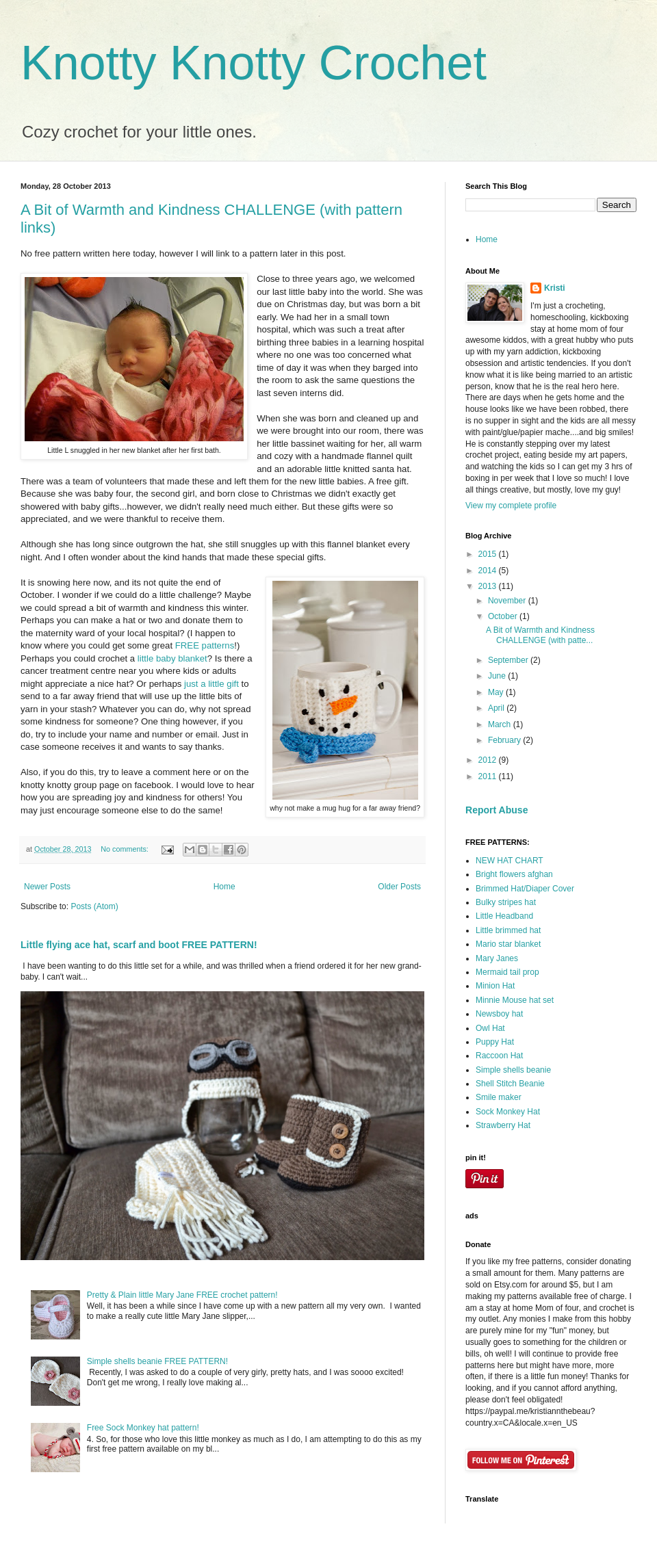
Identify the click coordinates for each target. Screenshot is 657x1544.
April (497, 708)
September (509, 660)
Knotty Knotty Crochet (254, 63)
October (503, 616)
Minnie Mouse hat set (515, 1000)
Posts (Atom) (94, 906)
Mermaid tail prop (507, 972)
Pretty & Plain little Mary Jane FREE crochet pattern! (182, 1295)
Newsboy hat (499, 1014)
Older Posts (399, 886)
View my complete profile (510, 505)
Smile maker (498, 1097)
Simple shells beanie (513, 1070)
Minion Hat (495, 986)
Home (224, 886)
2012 (488, 760)
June (498, 676)
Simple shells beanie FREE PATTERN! (157, 1361)
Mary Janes (497, 958)
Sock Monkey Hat (508, 1111)
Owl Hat (490, 1028)
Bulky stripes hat (506, 902)
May (497, 692)
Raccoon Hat (499, 1055)
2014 (488, 570)
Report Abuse (496, 809)
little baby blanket (172, 658)
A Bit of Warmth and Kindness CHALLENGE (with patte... (540, 634)
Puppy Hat (495, 1042)
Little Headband (504, 916)
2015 (488, 554)
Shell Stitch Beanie (510, 1083)
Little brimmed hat (508, 930)
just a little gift (211, 684)
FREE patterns (205, 645)
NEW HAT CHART (509, 860)
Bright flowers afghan (514, 874)
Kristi (554, 288)
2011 (488, 776)
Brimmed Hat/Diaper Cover (525, 888)
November (508, 600)
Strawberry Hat (503, 1125)
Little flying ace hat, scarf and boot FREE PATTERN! (139, 944)
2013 (488, 586)
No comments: (126, 849)
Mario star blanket (508, 944)
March (500, 724)
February (505, 740)
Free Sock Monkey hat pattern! (143, 1427)
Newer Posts (47, 886)
